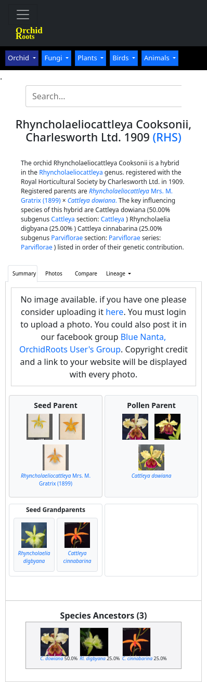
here (114, 312)
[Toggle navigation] (22, 14)
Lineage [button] (116, 273)
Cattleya (62, 219)
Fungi (54, 57)
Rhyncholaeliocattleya (71, 172)
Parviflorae (67, 237)
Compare (86, 273)
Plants (88, 57)
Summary (24, 273)
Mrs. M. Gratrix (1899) (55, 479)
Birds (121, 57)
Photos (53, 273)
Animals (157, 57)
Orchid (19, 57)
